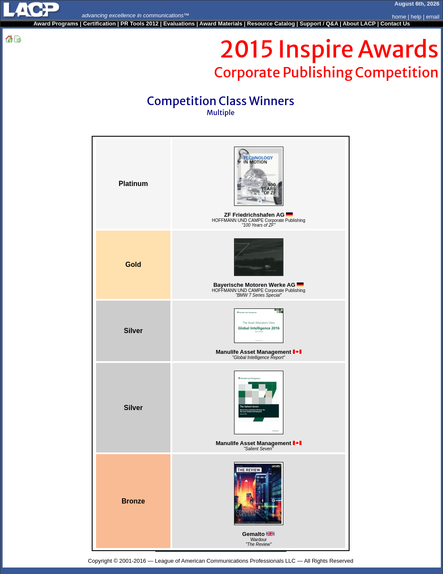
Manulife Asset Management (259, 352)
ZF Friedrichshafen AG (258, 215)
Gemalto (258, 534)
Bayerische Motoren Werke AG (258, 285)
